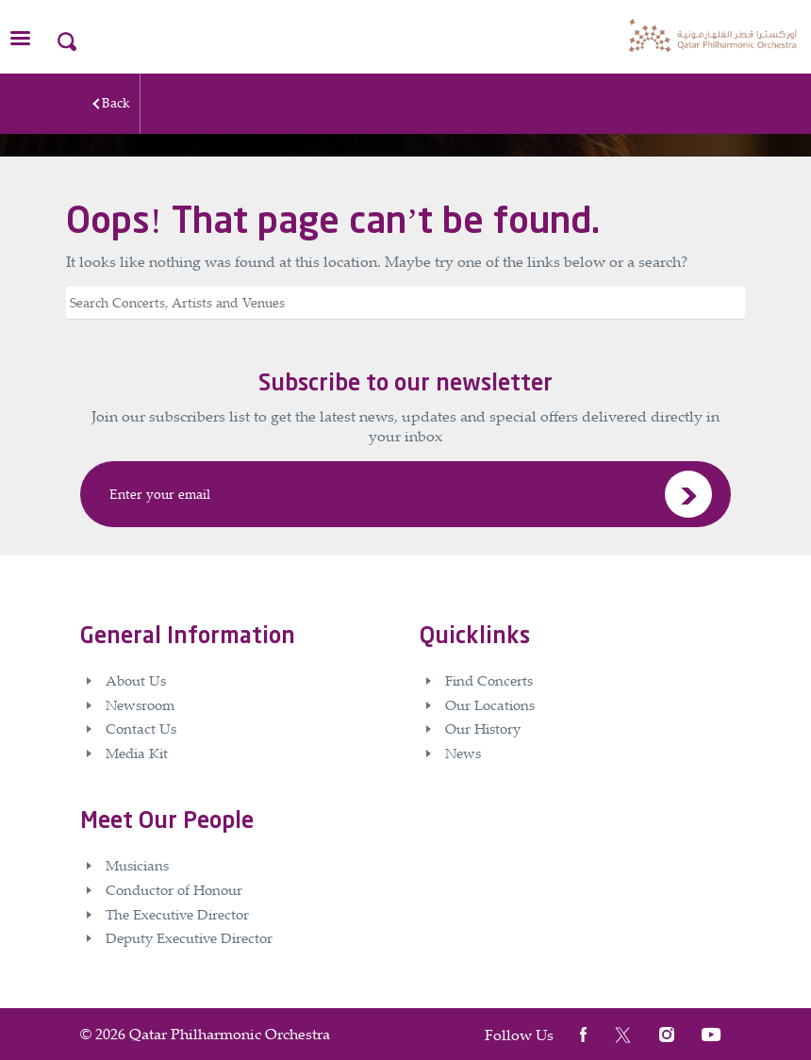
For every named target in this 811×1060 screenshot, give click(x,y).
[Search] (405, 303)
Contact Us (141, 728)
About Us (136, 680)
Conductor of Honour (174, 889)
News (463, 752)
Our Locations (490, 704)
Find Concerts (489, 680)
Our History (483, 728)
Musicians (137, 864)
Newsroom (140, 704)
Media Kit (137, 752)
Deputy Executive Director (189, 937)
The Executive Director (177, 913)
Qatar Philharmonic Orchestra (229, 1033)
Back (116, 102)
